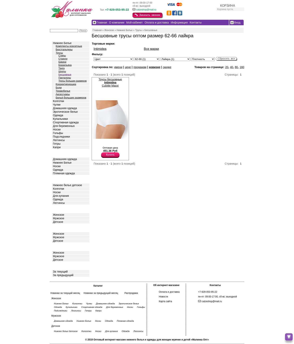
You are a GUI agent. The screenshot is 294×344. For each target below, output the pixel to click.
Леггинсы (59, 140)
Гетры (56, 143)
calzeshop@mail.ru (146, 9)
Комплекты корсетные (69, 46)
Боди (59, 87)
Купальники (60, 118)
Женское (58, 214)
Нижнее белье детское (67, 185)
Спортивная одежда (66, 122)
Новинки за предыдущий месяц (101, 293)
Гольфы (58, 133)
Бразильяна (64, 65)
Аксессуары (63, 94)
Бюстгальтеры (64, 49)
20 (226, 67)
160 (242, 67)
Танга (61, 68)
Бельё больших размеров (71, 97)
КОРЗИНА (227, 5)
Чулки (56, 104)
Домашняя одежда (65, 108)
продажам (140, 67)
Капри (57, 147)
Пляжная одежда (64, 173)
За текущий (60, 271)
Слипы (62, 55)
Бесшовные (64, 74)
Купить (110, 154)
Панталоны (64, 77)
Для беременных (64, 125)
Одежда (58, 115)
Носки (57, 129)
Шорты (62, 71)
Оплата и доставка (169, 292)
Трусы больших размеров (72, 81)
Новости (163, 296)
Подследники (61, 136)
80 (236, 67)
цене (128, 67)
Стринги (62, 58)
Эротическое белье (65, 111)
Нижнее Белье (62, 43)
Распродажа (131, 293)
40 (231, 67)
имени (118, 67)
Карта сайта (165, 301)
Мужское (58, 218)
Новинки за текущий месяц (65, 293)
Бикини (62, 62)
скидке (167, 67)
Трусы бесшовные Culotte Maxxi (110, 82)
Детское (58, 179)
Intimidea (100, 49)
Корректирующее (66, 84)
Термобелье (63, 90)
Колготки (58, 101)
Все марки (151, 49)
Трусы (59, 52)
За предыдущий (63, 275)
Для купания (61, 195)
